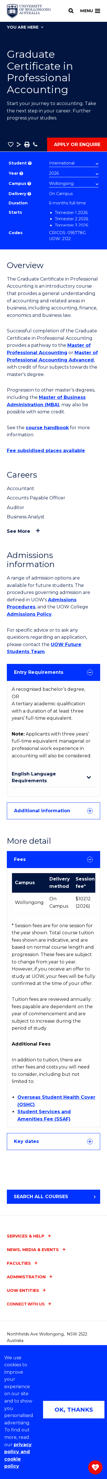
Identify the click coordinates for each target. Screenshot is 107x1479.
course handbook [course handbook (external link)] (47, 427)
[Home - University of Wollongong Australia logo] (29, 11)
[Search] (71, 10)
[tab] (53, 672)
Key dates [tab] (53, 1141)
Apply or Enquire (77, 144)
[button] (11, 144)
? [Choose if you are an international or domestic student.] (30, 163)
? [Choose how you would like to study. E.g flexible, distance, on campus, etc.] (29, 194)
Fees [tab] (53, 859)
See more (18, 531)
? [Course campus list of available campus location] (29, 183)
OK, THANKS (73, 1409)
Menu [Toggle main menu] (90, 10)
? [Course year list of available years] (21, 173)
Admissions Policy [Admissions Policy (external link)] (29, 614)
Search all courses (41, 1196)
